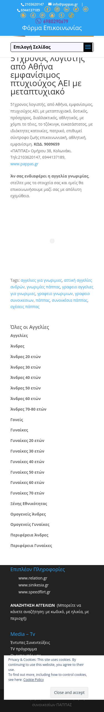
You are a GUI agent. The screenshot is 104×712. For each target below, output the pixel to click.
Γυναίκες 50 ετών (27, 472)
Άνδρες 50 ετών (26, 388)
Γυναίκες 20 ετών (27, 440)
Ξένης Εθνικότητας (29, 503)
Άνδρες (17, 346)
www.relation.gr (33, 578)
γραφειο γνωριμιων (55, 293)
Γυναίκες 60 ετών (27, 482)
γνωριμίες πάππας (43, 286)
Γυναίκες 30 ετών (27, 451)
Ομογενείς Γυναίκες (30, 524)
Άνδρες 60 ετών (26, 398)
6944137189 (30, 10)
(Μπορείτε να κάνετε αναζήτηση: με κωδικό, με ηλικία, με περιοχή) (50, 612)
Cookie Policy (33, 679)
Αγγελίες (19, 335)
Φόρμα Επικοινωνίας (52, 27)
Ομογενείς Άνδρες (28, 514)
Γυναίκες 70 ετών (27, 493)
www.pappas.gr (25, 163)
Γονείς (17, 419)
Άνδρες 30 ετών (26, 367)
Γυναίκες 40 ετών (27, 461)
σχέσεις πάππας (25, 306)
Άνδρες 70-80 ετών (29, 409)
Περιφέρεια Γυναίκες (31, 545)
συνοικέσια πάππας (70, 300)
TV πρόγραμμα (24, 648)
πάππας (42, 300)
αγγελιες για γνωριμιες (41, 280)
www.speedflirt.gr (34, 591)
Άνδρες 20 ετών (26, 356)
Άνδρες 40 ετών (26, 377)
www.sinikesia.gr (34, 585)
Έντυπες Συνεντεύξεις (30, 642)
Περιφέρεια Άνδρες (30, 535)
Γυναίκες (19, 430)
